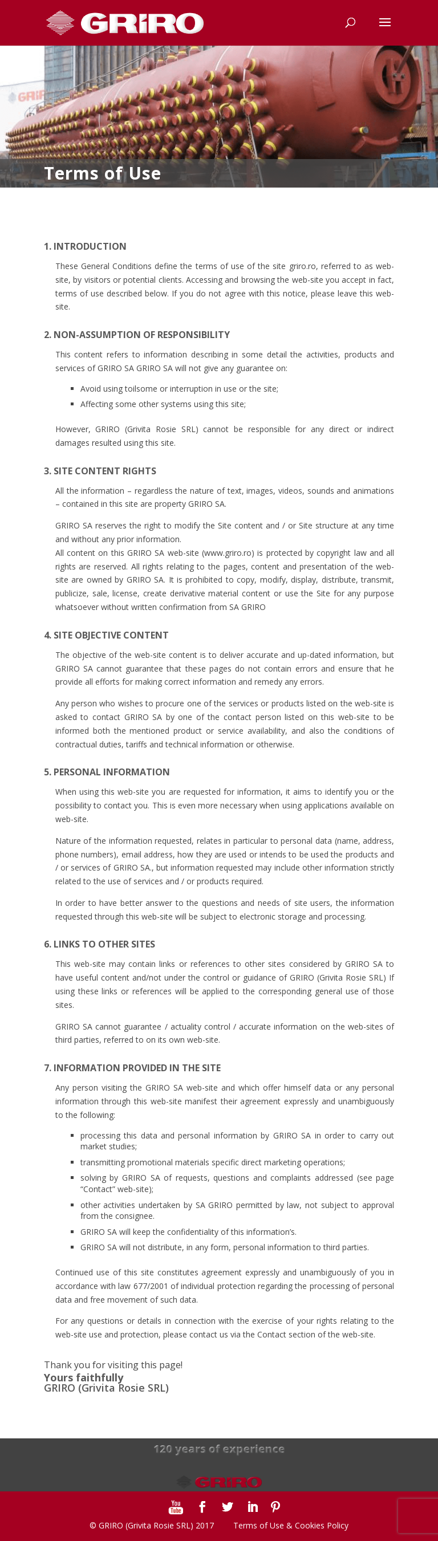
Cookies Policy (321, 1525)
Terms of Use (258, 1525)
